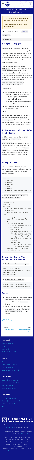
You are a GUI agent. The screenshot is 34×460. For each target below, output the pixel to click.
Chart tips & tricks (10, 364)
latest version (8, 26)
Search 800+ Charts (10, 370)
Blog (3, 346)
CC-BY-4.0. (24, 433)
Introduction (7, 362)
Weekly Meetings (9, 388)
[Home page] (3, 31)
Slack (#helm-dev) (10, 380)
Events (5, 349)
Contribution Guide (10, 383)
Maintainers (7, 385)
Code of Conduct (9, 352)
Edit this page (7, 320)
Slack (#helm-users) (11, 401)
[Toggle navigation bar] (3, 4)
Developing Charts (9, 367)
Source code (7, 343)
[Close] (31, 11)
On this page (7, 39)
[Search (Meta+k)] (30, 4)
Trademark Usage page (16, 451)
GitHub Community (9, 398)
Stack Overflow (8, 404)
